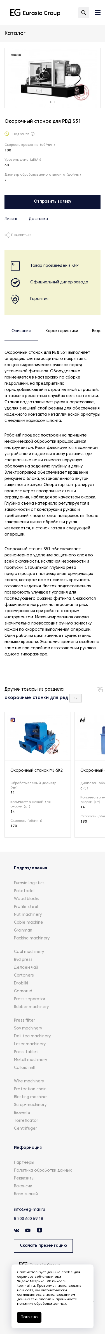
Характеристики (61, 331)
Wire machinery (29, 1081)
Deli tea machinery (32, 1036)
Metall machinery (30, 1060)
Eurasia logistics (29, 883)
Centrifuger (25, 1129)
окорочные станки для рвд (36, 698)
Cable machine (28, 923)
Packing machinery (32, 938)
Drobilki (21, 983)
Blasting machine (30, 1097)
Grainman (23, 930)
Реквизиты (24, 1178)
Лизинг (11, 219)
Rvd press (23, 960)
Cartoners (24, 975)
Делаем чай (26, 968)
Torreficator (26, 1121)
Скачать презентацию (43, 1246)
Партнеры (24, 1163)
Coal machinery (29, 952)
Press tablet (26, 1052)
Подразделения (30, 868)
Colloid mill (24, 1068)
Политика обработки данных (43, 1170)
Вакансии (23, 1186)
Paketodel (24, 891)
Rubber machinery (31, 1007)
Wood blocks (26, 899)
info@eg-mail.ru (29, 1210)
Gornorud (23, 991)
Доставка (38, 219)
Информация (28, 1148)
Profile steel (26, 907)
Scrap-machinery (30, 1105)
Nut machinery (28, 915)
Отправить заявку (52, 201)
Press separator (29, 999)
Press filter (24, 1020)
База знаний (26, 1194)
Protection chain (30, 1089)
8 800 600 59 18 (28, 1219)
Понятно (29, 1317)
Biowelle (22, 1113)
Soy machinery (28, 1028)
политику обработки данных (41, 1304)
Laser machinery (30, 1044)
